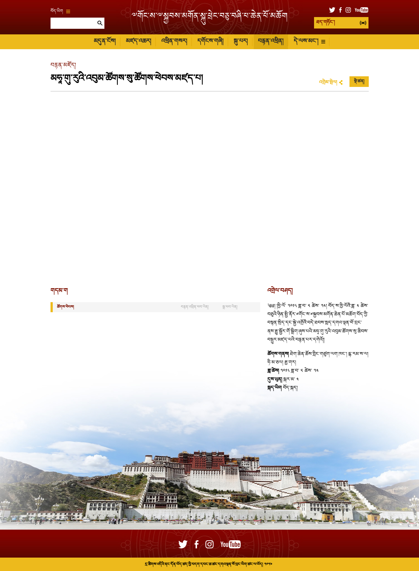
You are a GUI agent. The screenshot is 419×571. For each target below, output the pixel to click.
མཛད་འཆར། (138, 41)
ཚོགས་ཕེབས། (65, 307)
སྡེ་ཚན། (359, 82)
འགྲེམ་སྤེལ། (328, 82)
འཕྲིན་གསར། (174, 41)
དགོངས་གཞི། (210, 41)
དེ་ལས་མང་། (309, 41)
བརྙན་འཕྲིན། (270, 41)
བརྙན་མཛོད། (63, 65)
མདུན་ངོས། (105, 41)
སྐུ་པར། (241, 41)
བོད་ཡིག (60, 11)
